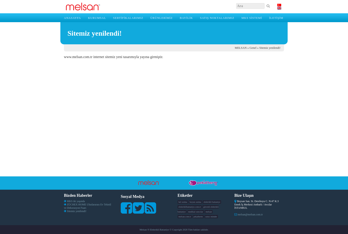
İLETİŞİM (276, 18)
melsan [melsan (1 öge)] (209, 212)
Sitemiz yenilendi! (76, 211)
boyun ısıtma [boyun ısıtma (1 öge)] (195, 202)
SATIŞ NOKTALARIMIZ (217, 18)
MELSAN (241, 47)
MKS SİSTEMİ (251, 18)
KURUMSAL (97, 18)
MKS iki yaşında (76, 201)
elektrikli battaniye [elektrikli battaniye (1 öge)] (212, 202)
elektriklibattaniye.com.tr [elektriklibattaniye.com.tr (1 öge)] (189, 207)
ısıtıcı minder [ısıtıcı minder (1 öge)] (211, 216)
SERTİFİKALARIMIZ (128, 18)
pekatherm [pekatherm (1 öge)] (198, 216)
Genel (252, 47)
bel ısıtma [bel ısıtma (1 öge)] (182, 202)
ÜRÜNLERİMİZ (161, 18)
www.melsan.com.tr (78, 57)
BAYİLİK (186, 18)
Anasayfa (72, 18)
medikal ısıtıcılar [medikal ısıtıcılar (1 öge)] (195, 212)
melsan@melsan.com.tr (250, 214)
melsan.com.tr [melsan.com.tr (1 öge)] (184, 216)
